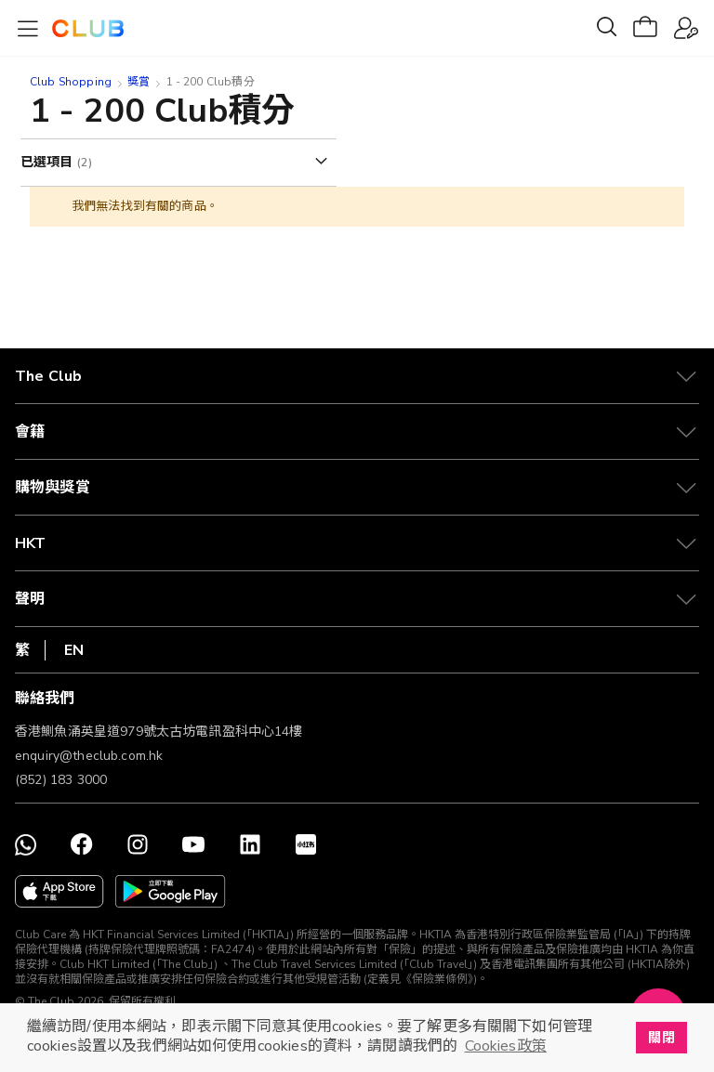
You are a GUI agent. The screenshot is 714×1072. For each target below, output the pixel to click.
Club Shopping (71, 81)
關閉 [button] (661, 1037)
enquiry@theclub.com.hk (89, 756)
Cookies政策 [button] (506, 1046)
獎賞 (138, 81)
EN (74, 650)
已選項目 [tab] (48, 162)
